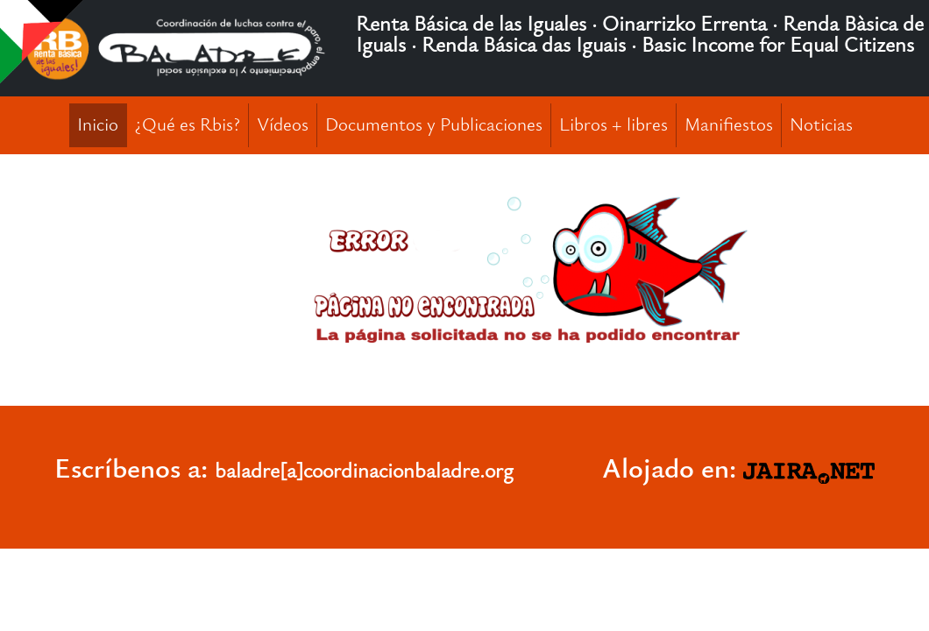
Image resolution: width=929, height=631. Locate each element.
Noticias (821, 125)
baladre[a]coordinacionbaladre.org (364, 471)
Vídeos (282, 125)
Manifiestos (728, 125)
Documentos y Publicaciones (434, 125)
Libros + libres (613, 125)
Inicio (97, 125)
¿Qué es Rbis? (187, 125)
